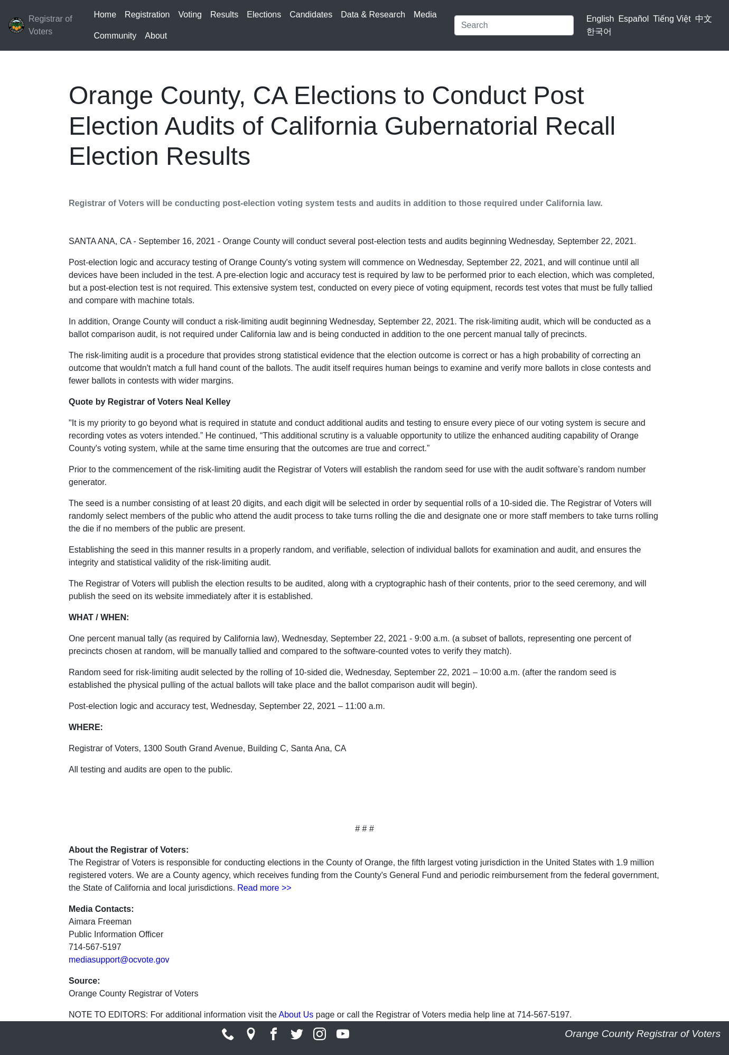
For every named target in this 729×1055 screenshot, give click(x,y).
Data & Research (373, 14)
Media (425, 14)
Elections (264, 14)
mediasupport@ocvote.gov (119, 959)
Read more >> (264, 887)
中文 (703, 18)
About (156, 35)
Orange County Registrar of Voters (643, 1033)
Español (633, 18)
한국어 (599, 31)
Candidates (310, 14)
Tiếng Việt (671, 18)
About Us (295, 1014)
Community (115, 35)
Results (224, 14)
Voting (189, 14)
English (600, 18)
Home (105, 14)
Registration (147, 14)
